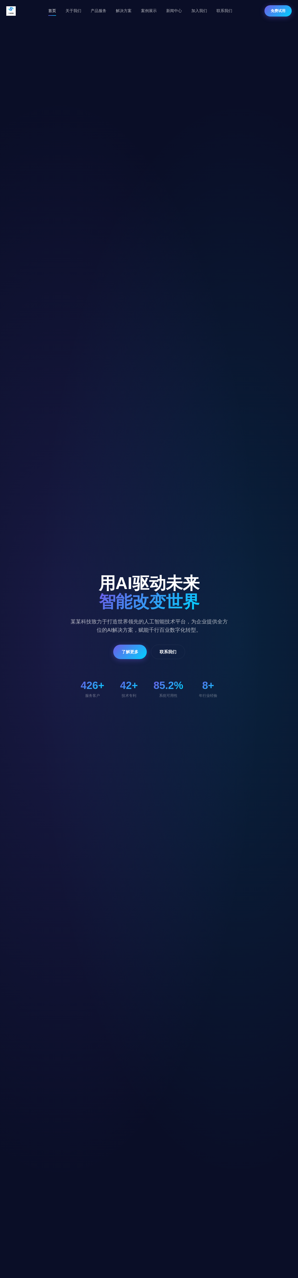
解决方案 (124, 10)
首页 (52, 10)
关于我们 (73, 10)
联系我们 (224, 10)
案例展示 (149, 10)
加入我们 (199, 10)
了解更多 (130, 652)
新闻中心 (174, 10)
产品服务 (98, 10)
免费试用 (278, 11)
